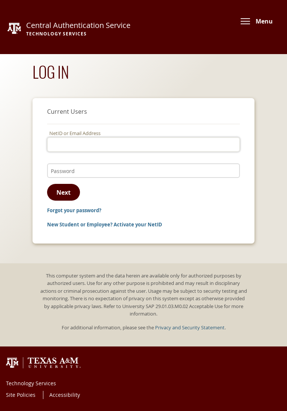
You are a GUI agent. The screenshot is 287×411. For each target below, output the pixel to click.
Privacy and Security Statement (190, 327)
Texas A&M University (43, 362)
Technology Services (31, 383)
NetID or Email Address (75, 133)
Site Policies (21, 394)
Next (63, 192)
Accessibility (64, 394)
